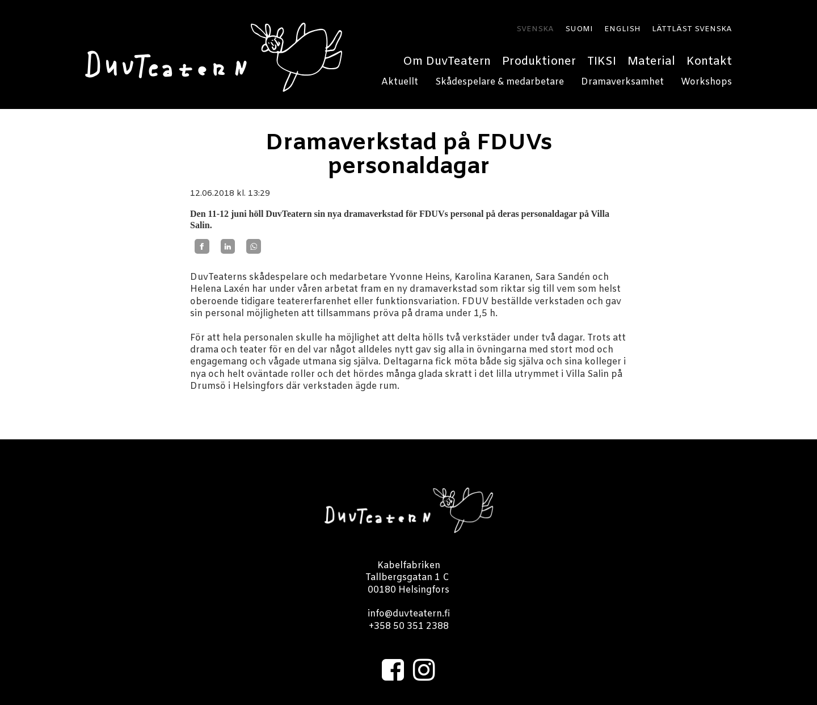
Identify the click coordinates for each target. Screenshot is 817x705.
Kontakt (709, 61)
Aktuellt (399, 82)
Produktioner (539, 61)
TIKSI (601, 61)
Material (651, 61)
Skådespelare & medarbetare (499, 82)
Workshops (706, 82)
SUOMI (579, 29)
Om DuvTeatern (447, 61)
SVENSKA (535, 29)
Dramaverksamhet (622, 82)
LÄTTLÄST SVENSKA (692, 29)
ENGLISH (622, 29)
